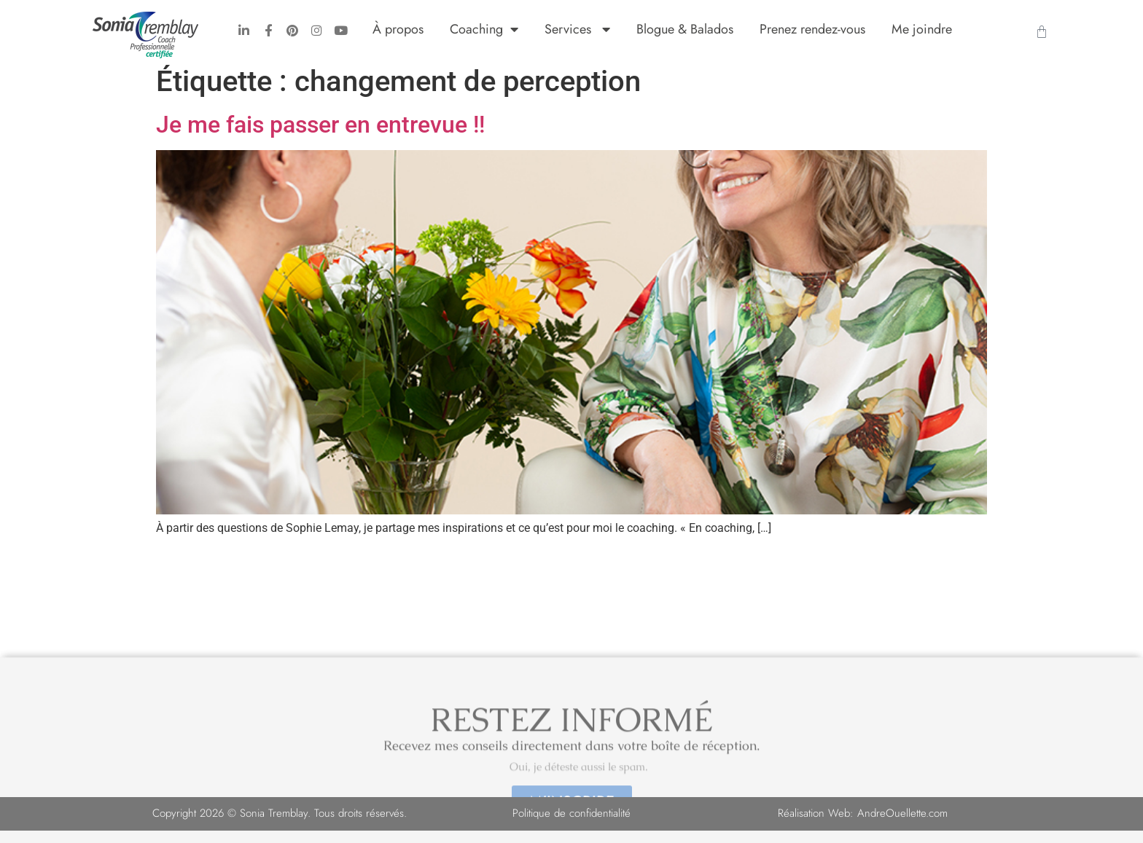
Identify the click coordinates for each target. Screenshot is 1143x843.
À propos (398, 29)
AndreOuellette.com (902, 825)
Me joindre (922, 29)
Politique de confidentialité (571, 825)
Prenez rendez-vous (812, 29)
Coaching (484, 29)
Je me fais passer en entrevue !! (320, 137)
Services (577, 29)
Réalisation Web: (817, 825)
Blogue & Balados (684, 29)
